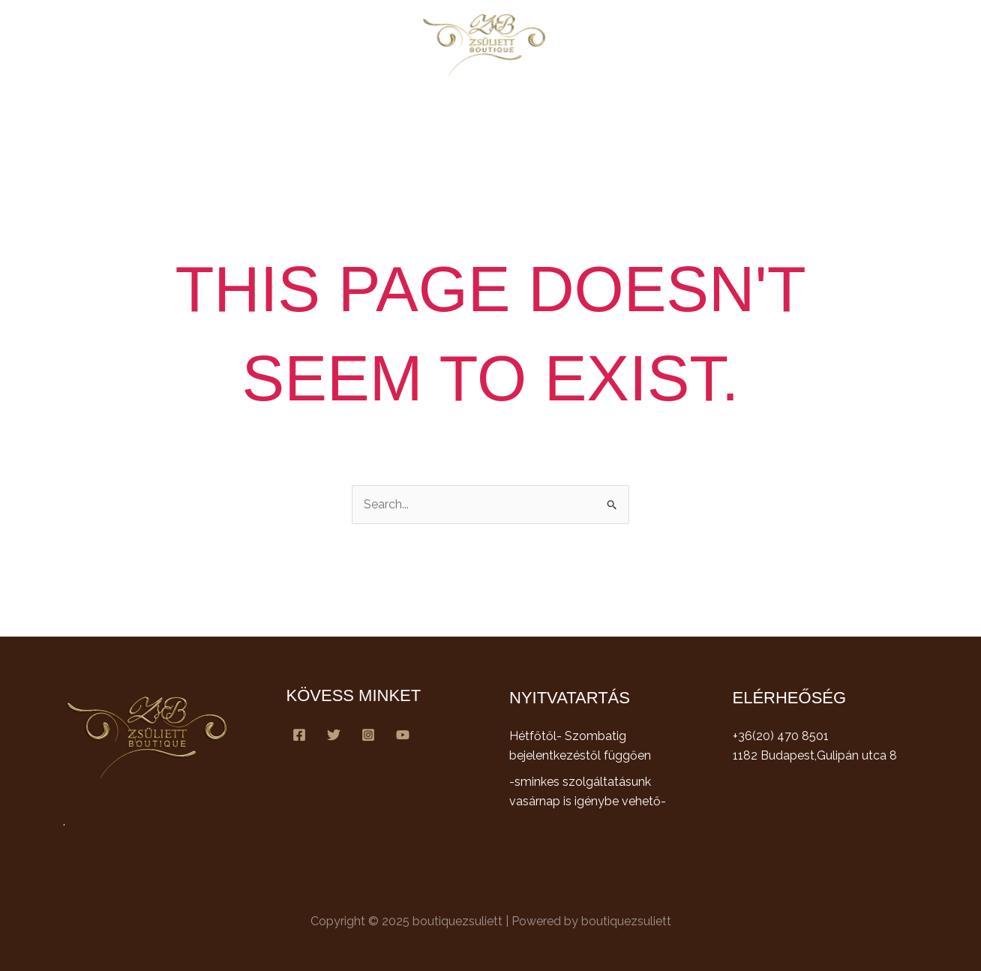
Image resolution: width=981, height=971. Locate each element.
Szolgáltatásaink (442, 110)
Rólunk (353, 110)
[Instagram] (368, 735)
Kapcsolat (686, 110)
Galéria (615, 110)
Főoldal (288, 110)
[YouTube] (403, 735)
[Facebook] (299, 735)
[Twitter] (333, 735)
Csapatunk (542, 110)
